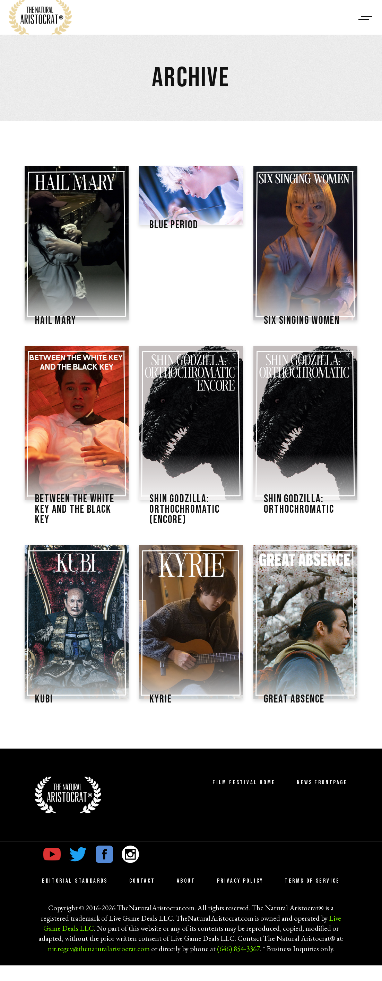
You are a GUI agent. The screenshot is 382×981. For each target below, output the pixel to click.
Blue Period (175, 225)
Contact (142, 896)
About (186, 896)
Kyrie (161, 715)
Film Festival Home (243, 798)
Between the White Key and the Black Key (67, 523)
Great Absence (297, 715)
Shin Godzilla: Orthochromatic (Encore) (187, 523)
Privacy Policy (240, 896)
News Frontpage (322, 798)
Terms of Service (312, 896)
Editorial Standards (75, 896)
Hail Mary (57, 320)
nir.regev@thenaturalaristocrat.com (99, 964)
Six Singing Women (289, 326)
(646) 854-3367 (238, 964)
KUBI (44, 715)
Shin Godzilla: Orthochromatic (301, 517)
